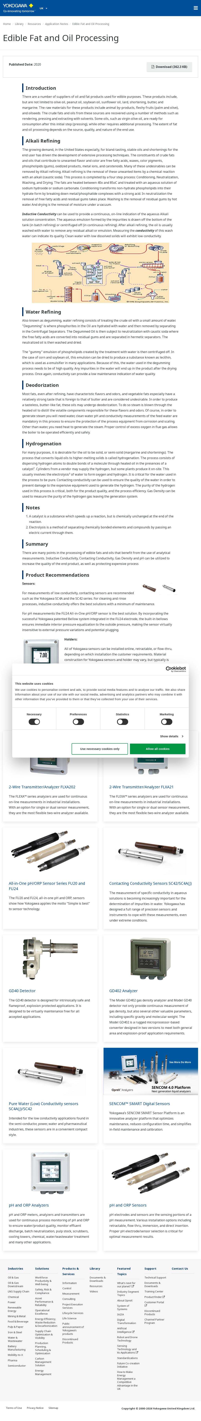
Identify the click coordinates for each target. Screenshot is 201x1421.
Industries (16, 1274)
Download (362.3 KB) (169, 67)
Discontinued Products (70, 1346)
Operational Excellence (42, 1317)
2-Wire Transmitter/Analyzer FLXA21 (143, 787)
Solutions (42, 1274)
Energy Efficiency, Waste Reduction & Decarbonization (46, 1328)
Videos (94, 1297)
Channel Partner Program (154, 1326)
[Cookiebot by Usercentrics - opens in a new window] (169, 669)
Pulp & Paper (15, 1332)
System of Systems (123, 1312)
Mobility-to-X (15, 1360)
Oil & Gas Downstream (15, 1289)
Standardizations (127, 1363)
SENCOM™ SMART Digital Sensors (140, 1108)
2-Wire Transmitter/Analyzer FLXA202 (44, 787)
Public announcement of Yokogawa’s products (73, 1334)
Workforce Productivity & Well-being (43, 1286)
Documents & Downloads (98, 1284)
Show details (169, 736)
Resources (34, 24)
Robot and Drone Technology (127, 1344)
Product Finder (153, 1302)
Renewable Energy (14, 1314)
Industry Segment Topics (128, 1299)
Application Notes (56, 24)
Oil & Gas (13, 1283)
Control (66, 1294)
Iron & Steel (15, 1337)
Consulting (68, 1304)
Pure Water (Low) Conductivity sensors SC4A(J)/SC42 (45, 1111)
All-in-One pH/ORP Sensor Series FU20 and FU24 (48, 886)
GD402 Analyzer (124, 996)
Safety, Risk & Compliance (43, 1296)
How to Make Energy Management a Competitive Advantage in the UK (127, 1386)
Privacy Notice (35, 1413)
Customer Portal (154, 1307)
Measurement (70, 1299)
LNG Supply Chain (18, 1297)
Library (19, 24)
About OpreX (124, 1306)
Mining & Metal (17, 1321)
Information (69, 1288)
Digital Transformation (126, 1327)
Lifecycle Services (72, 1318)
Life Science (69, 1324)
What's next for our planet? (126, 1290)
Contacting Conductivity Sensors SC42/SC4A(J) (139, 886)
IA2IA (120, 1320)
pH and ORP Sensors (128, 1210)
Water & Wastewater (15, 1344)
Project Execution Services (72, 1311)
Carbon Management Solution (43, 1367)
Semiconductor (17, 1371)
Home (7, 24)
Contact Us (180, 1274)
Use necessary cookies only (100, 748)
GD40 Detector (22, 996)
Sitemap (53, 1413)
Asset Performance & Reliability (44, 1307)
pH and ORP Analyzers (29, 1210)
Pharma (12, 1365)
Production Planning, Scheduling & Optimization (43, 1353)
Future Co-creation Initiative (128, 1370)
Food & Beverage (18, 1327)
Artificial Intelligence (124, 1335)
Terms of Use (14, 1413)
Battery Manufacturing (17, 1353)
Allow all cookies (158, 748)
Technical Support (155, 1283)
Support (150, 1274)
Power (12, 1307)
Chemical (13, 1302)
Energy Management (43, 1377)
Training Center (153, 1297)
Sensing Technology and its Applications (127, 1355)
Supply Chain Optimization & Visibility (44, 1340)
